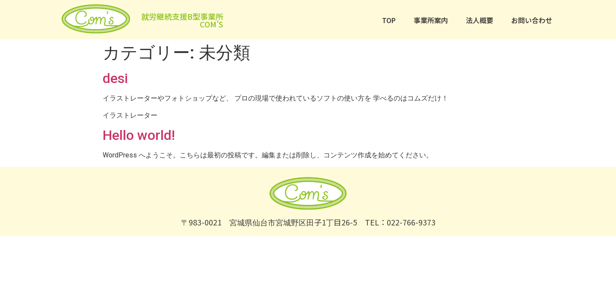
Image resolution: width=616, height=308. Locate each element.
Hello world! (139, 135)
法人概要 (479, 20)
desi (115, 78)
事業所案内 (431, 20)
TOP (389, 20)
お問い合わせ (531, 20)
